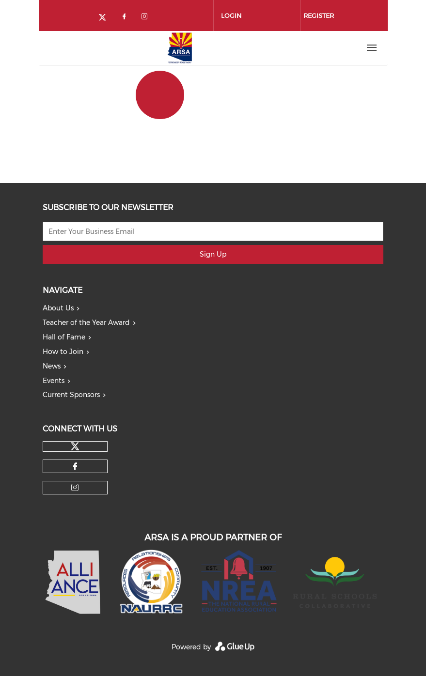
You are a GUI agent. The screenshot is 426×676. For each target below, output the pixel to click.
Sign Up (213, 254)
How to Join (63, 351)
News (52, 366)
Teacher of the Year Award (86, 322)
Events (53, 380)
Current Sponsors (71, 394)
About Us (58, 308)
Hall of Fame (64, 337)
